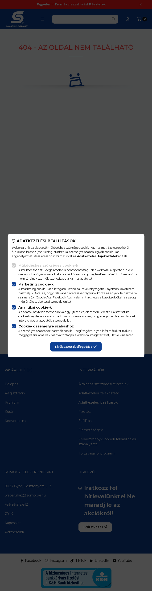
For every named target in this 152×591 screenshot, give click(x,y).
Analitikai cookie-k (35, 307)
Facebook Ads (62, 297)
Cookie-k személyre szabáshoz (46, 326)
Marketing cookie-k (35, 284)
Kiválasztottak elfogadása (76, 347)
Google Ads (43, 297)
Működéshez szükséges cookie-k (48, 265)
